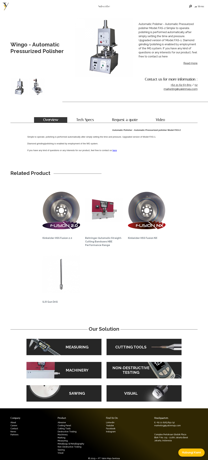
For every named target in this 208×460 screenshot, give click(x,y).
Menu (199, 6)
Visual (60, 453)
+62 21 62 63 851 (181, 85)
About (13, 422)
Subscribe (104, 6)
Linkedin (110, 422)
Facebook (110, 428)
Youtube (110, 425)
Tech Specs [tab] (85, 120)
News (13, 431)
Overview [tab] (50, 120)
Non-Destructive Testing (69, 447)
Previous (78, 48)
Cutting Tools (64, 428)
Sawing (61, 450)
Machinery (63, 434)
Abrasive (62, 422)
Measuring (63, 441)
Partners (14, 434)
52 (196, 85)
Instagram (111, 431)
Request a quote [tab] (125, 120)
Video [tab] (160, 120)
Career (13, 425)
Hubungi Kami (191, 452)
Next (130, 48)
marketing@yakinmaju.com (181, 89)
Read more (190, 63)
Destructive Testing (67, 431)
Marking (61, 438)
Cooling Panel (64, 425)
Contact (14, 428)
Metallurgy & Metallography (71, 444)
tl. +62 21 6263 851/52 (164, 422)
